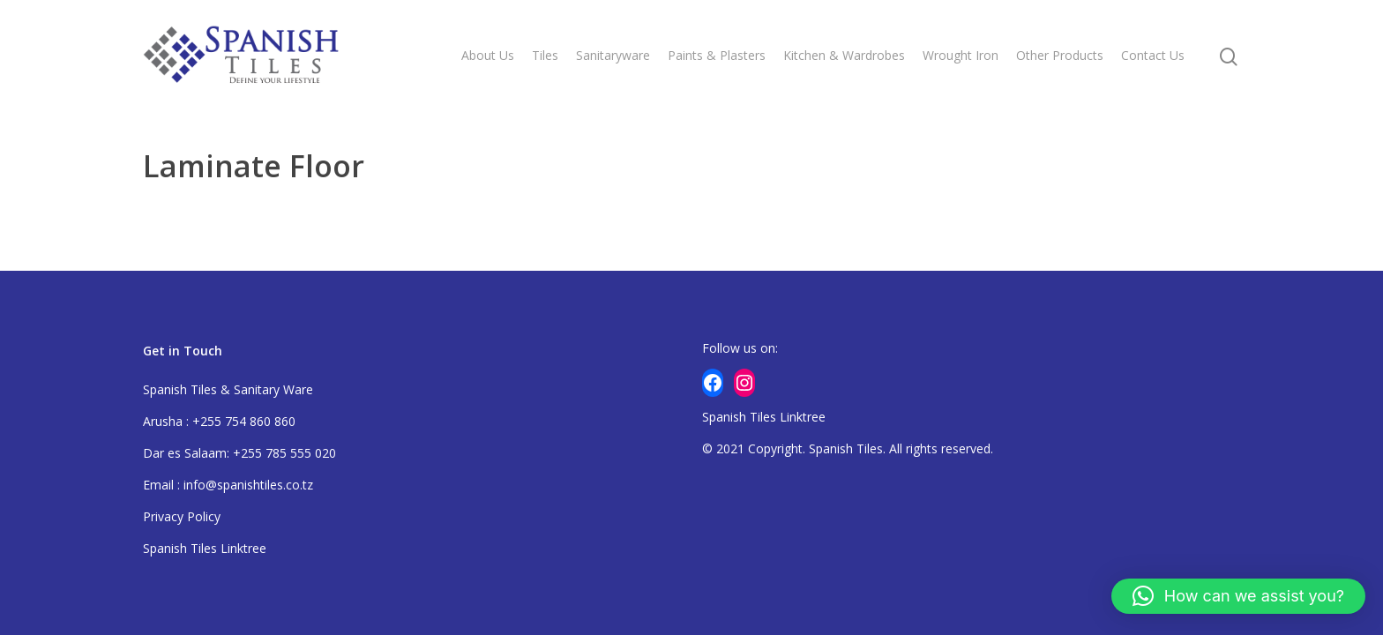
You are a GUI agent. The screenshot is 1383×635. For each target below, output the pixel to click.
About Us (487, 55)
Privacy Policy (182, 516)
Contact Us (1153, 55)
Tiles (545, 55)
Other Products (1059, 55)
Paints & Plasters (717, 55)
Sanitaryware (613, 55)
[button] (1238, 596)
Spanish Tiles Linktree (204, 548)
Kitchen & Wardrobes (844, 55)
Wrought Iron (960, 55)
